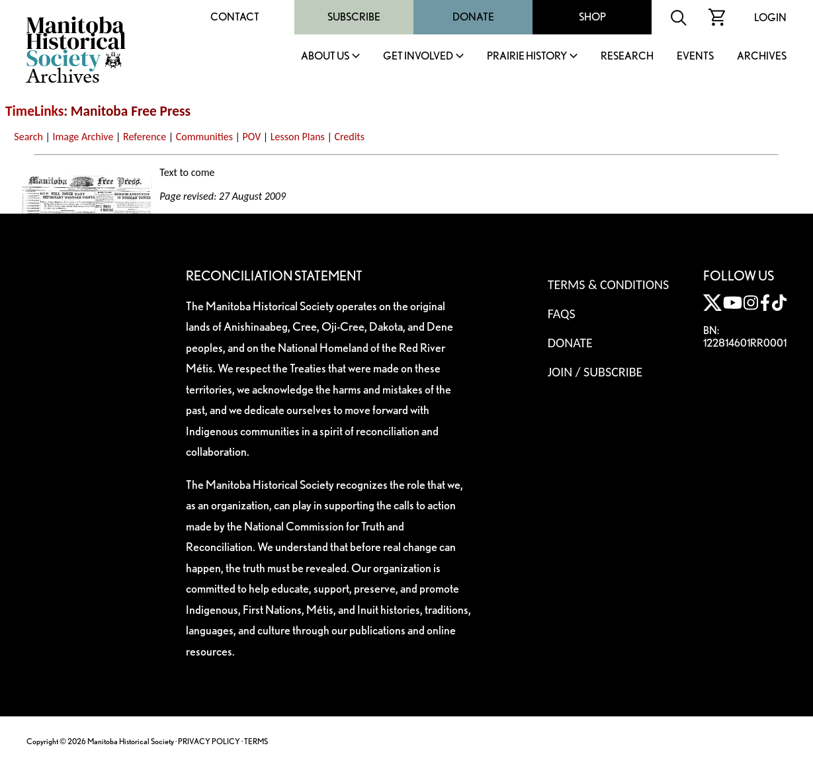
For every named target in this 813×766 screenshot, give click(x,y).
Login (770, 17)
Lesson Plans (298, 136)
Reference (144, 136)
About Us (325, 56)
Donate (473, 17)
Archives (762, 56)
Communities (204, 136)
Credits (349, 136)
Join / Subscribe (595, 372)
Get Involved (418, 56)
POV (252, 136)
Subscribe (353, 17)
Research (627, 56)
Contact (234, 17)
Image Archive (82, 136)
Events (695, 56)
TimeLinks (34, 111)
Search (28, 136)
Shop (592, 17)
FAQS (562, 313)
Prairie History (527, 56)
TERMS (256, 741)
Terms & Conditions (608, 284)
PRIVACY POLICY (209, 741)
